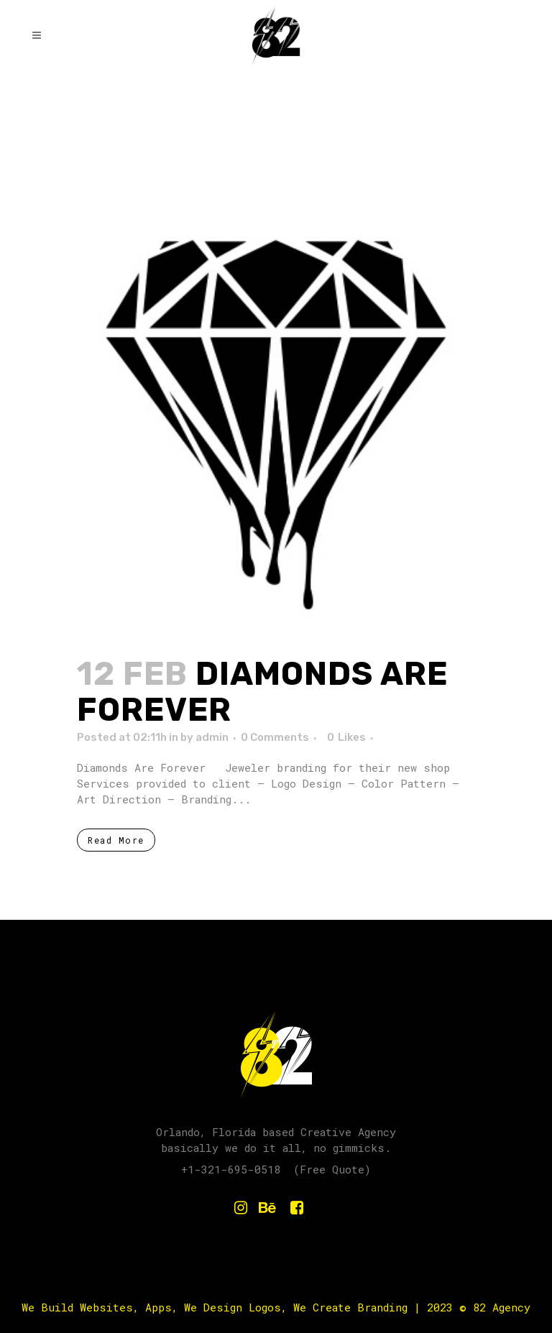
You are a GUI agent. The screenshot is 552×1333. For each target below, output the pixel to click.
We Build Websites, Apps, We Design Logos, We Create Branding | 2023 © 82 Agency (276, 1307)
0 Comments (275, 737)
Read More (116, 840)
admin (212, 737)
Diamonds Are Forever (262, 692)
